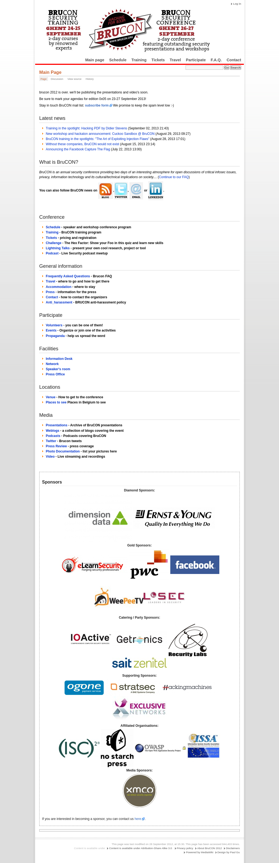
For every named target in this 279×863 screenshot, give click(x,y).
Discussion (57, 78)
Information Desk (59, 359)
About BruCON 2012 (209, 848)
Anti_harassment (59, 302)
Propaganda (55, 336)
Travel (175, 60)
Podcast (52, 253)
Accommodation (58, 287)
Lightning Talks (58, 248)
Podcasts (53, 436)
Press (50, 292)
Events (51, 330)
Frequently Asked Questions (68, 276)
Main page (94, 60)
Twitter (51, 441)
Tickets (158, 60)
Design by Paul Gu (228, 852)
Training (139, 60)
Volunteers (54, 325)
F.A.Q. (216, 60)
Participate (196, 60)
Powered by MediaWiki (199, 852)
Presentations (56, 425)
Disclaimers (233, 848)
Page (44, 78)
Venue (50, 397)
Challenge (53, 243)
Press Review (56, 446)
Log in (237, 3)
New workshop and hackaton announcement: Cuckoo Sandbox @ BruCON (100, 134)
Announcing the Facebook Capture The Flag (78, 149)
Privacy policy (185, 848)
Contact (234, 60)
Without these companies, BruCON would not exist (82, 144)
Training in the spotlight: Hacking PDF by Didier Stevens (86, 128)
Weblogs (52, 431)
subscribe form (97, 105)
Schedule (118, 60)
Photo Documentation (63, 451)
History (90, 78)
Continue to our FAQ (174, 177)
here (138, 819)
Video (50, 456)
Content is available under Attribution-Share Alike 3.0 (140, 848)
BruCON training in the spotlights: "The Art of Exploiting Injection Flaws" (97, 139)
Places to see (56, 402)
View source (74, 78)
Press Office (55, 374)
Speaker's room (58, 369)
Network (52, 364)
